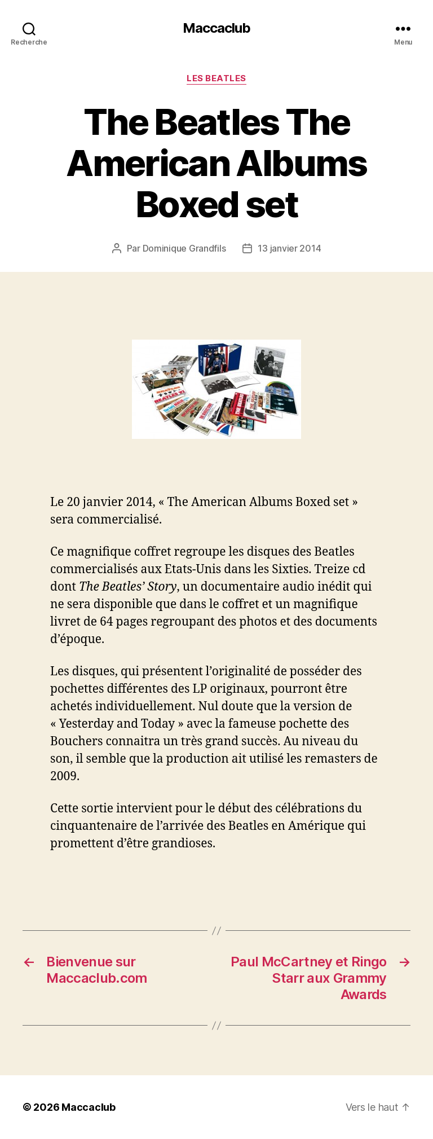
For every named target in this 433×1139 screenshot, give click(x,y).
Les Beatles (216, 78)
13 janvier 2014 (289, 248)
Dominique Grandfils (184, 248)
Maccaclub (216, 28)
